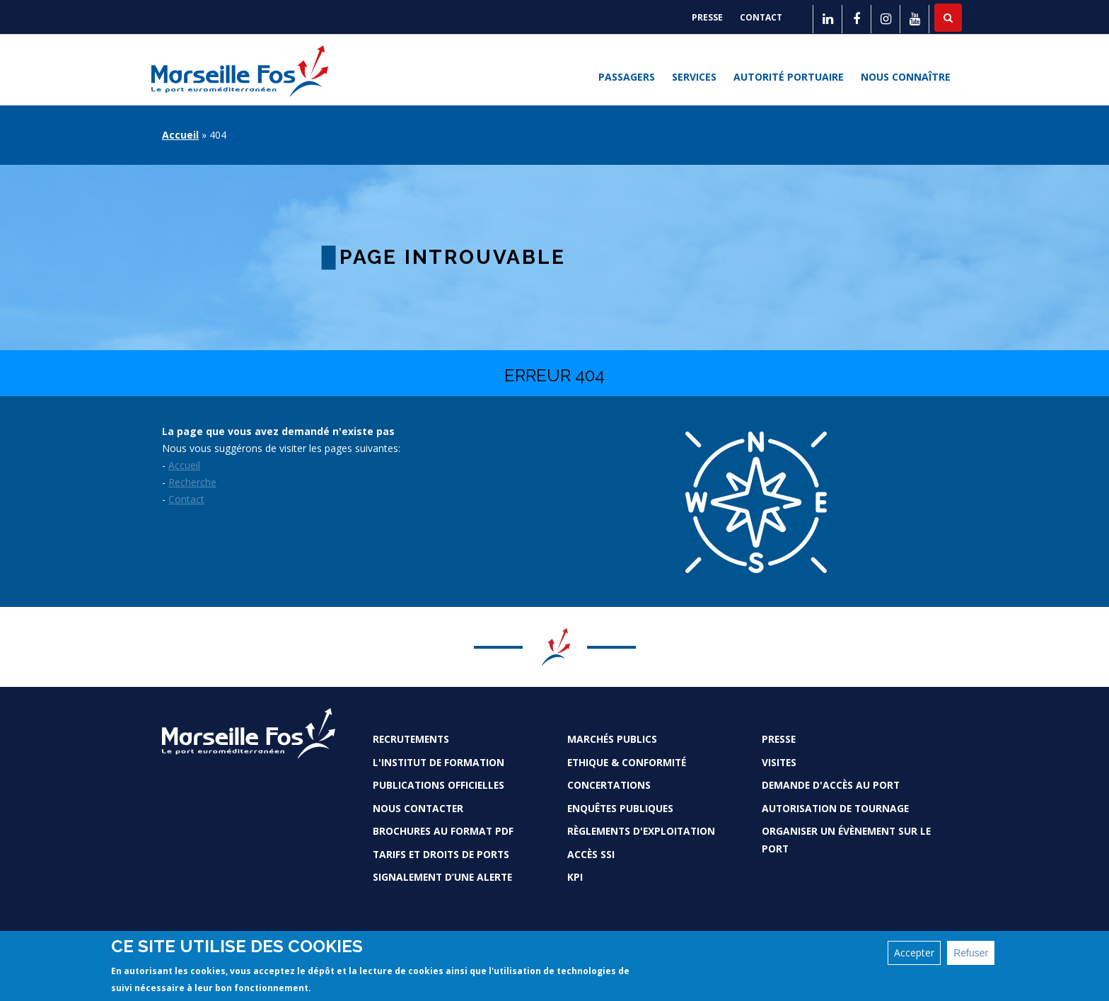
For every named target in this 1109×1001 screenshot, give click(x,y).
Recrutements (411, 739)
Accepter (914, 952)
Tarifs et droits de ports (441, 854)
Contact (761, 17)
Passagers (626, 76)
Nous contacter (418, 808)
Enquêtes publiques (620, 808)
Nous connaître (906, 76)
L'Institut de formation (438, 762)
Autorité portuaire (788, 76)
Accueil (180, 134)
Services (694, 76)
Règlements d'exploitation (641, 831)
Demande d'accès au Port (831, 785)
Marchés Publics (612, 739)
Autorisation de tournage (835, 808)
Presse (707, 17)
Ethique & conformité (626, 762)
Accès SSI (591, 854)
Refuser (970, 953)
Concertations (609, 785)
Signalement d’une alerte (442, 877)
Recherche (192, 482)
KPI (575, 877)
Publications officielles (438, 785)
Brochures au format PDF (443, 831)
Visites (779, 762)
